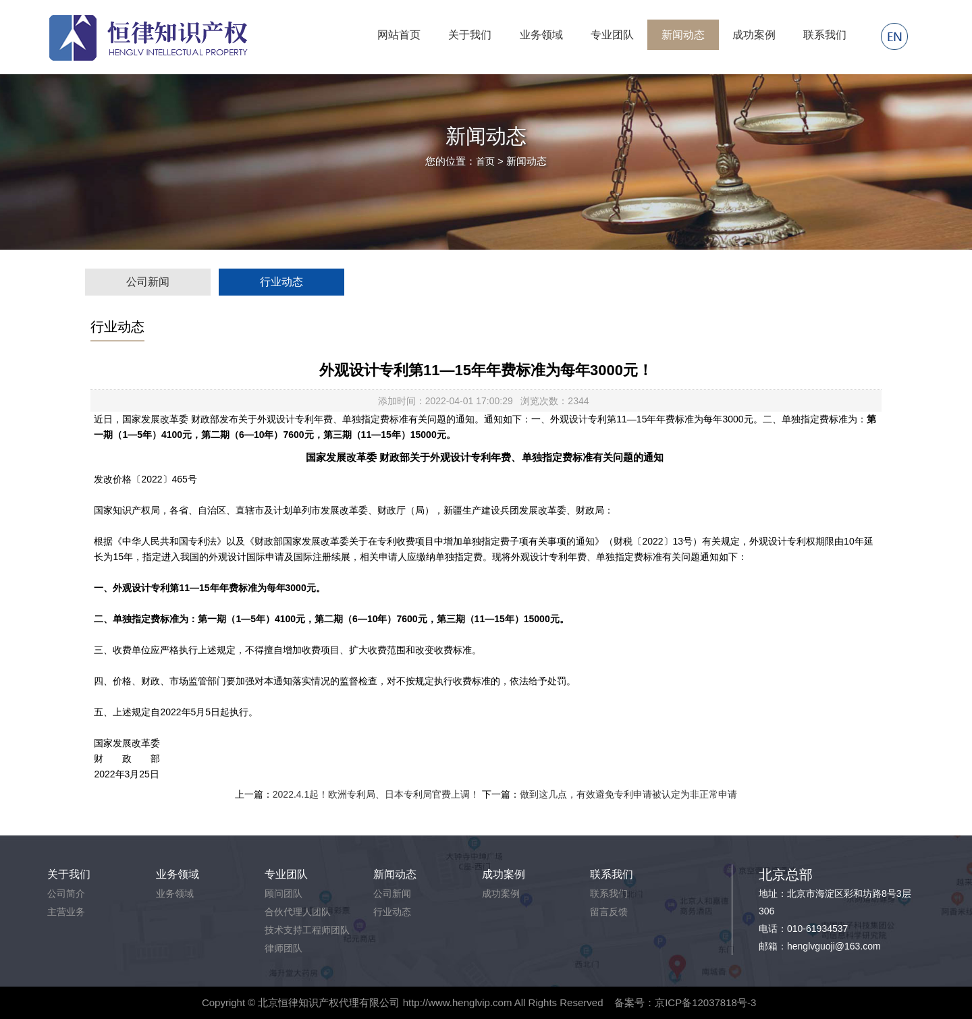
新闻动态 (683, 34)
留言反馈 (609, 911)
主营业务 (66, 911)
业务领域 (541, 34)
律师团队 (283, 948)
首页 (485, 161)
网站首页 (399, 34)
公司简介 (66, 893)
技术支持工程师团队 (307, 930)
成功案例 (754, 34)
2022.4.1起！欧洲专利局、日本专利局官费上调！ (376, 794)
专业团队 (612, 34)
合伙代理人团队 (298, 911)
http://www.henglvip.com (457, 1002)
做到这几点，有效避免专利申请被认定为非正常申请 (628, 794)
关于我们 (469, 34)
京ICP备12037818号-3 (705, 1002)
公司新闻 (147, 281)
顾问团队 (283, 893)
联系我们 (824, 34)
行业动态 (281, 281)
